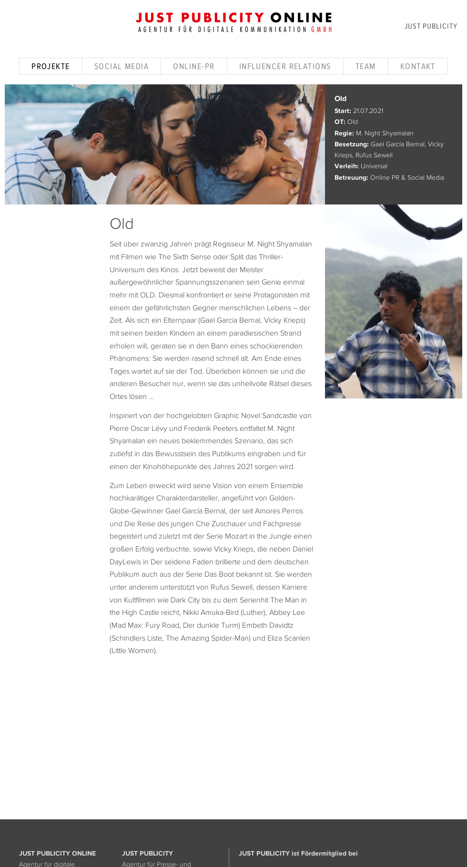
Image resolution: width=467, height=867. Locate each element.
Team (365, 66)
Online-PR (193, 66)
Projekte (50, 66)
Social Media (121, 66)
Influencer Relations (285, 66)
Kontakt (418, 66)
